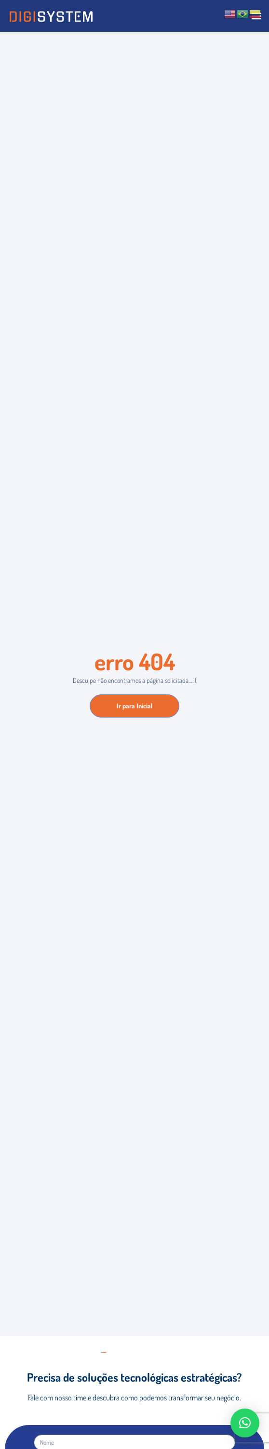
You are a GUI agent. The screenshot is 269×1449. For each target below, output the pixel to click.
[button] (244, 1423)
